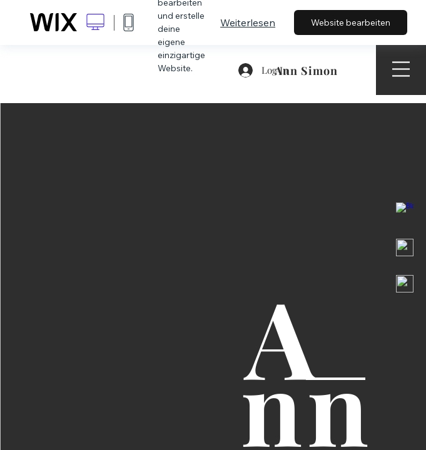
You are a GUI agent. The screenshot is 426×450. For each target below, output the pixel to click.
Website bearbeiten (350, 22)
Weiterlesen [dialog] (247, 22)
